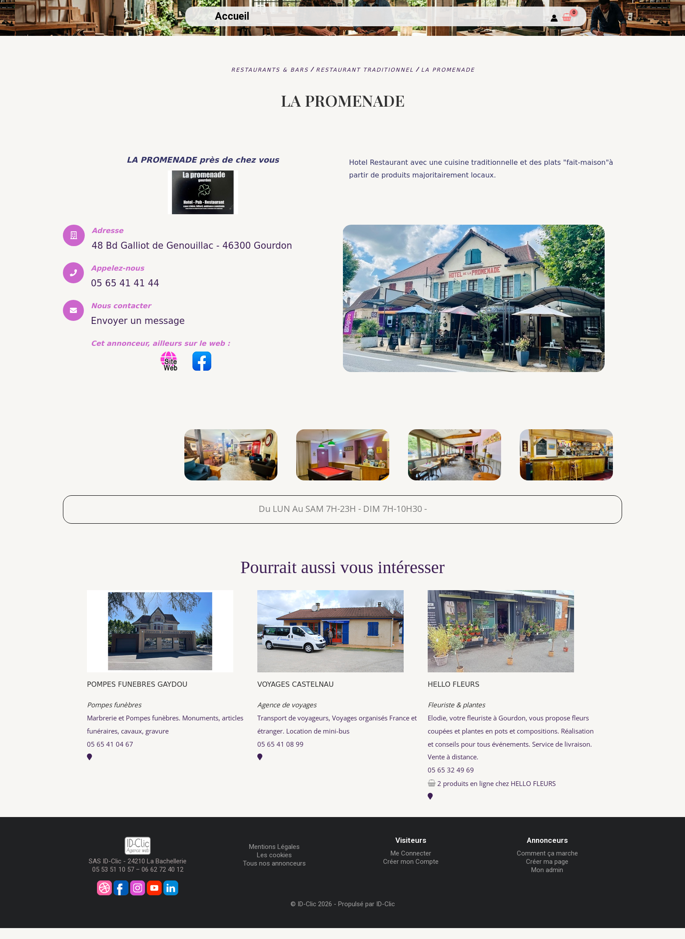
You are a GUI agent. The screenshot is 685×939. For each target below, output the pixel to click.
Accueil (232, 16)
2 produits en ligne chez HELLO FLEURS (501, 794)
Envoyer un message (150, 332)
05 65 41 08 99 (280, 755)
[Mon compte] (554, 18)
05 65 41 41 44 (134, 294)
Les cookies (274, 866)
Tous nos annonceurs (274, 875)
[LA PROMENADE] (119, 465)
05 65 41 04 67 (110, 755)
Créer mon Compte (411, 873)
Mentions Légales (274, 858)
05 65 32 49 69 (451, 781)
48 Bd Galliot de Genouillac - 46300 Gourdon (193, 251)
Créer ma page (547, 873)
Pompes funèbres (116, 716)
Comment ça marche (547, 865)
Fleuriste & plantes (458, 716)
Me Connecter (411, 865)
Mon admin (547, 881)
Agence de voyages (288, 716)
